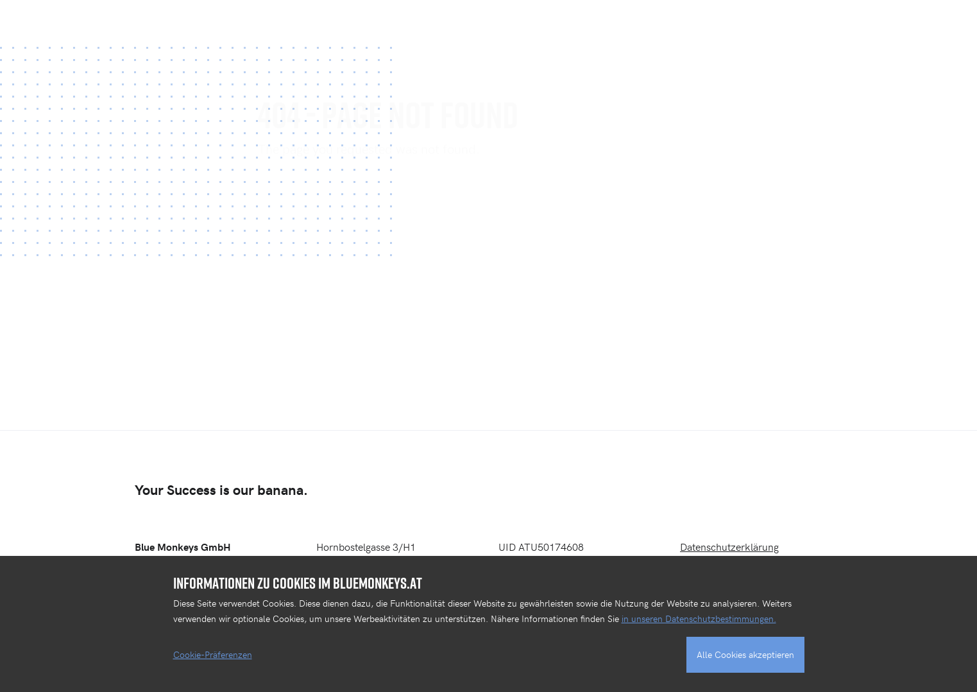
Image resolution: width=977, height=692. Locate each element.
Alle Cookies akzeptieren (745, 654)
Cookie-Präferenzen (212, 654)
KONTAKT (813, 22)
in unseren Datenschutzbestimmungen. (699, 618)
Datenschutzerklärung (729, 546)
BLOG (879, 22)
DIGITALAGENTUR (719, 22)
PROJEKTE (520, 22)
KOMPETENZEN (611, 22)
